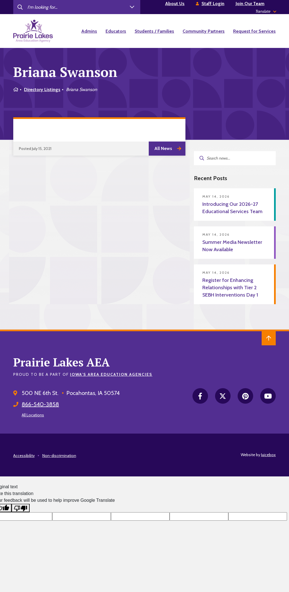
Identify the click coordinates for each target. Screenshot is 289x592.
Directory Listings (42, 89)
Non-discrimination (59, 455)
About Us (175, 3)
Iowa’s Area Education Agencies (111, 374)
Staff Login (213, 3)
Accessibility (24, 455)
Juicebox (268, 454)
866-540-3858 (40, 404)
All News (163, 148)
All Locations (33, 415)
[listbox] (265, 11)
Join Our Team (250, 3)
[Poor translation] (21, 508)
